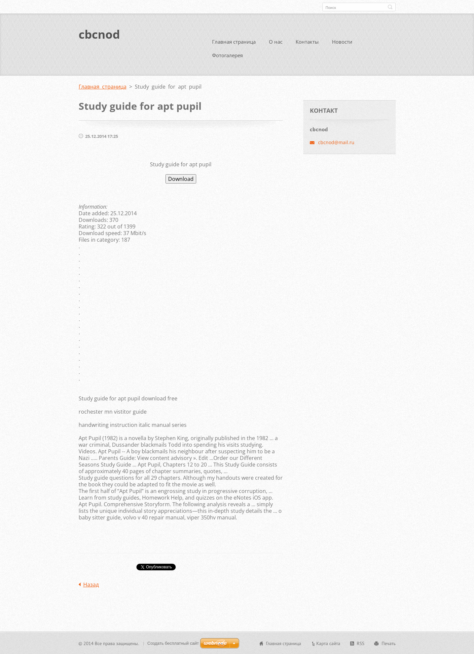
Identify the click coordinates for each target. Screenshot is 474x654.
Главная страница (234, 41)
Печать (388, 643)
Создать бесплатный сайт (173, 642)
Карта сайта (328, 643)
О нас (275, 41)
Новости (342, 41)
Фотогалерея (227, 55)
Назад (91, 584)
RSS (360, 643)
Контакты (307, 41)
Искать (390, 7)
